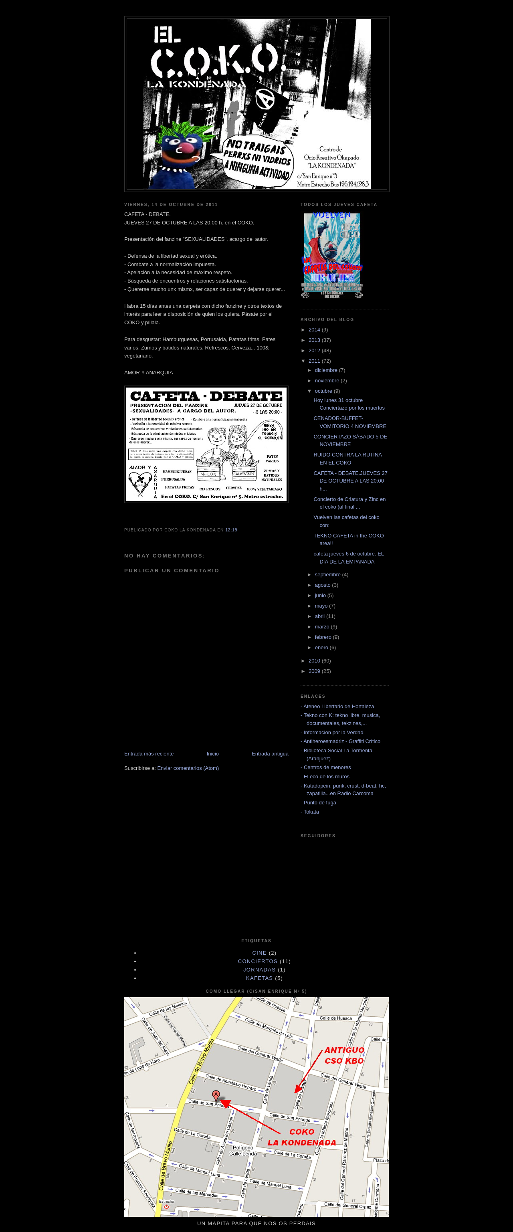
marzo (323, 627)
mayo (322, 606)
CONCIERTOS (258, 961)
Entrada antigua (270, 754)
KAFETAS (259, 978)
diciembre (327, 370)
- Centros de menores (326, 767)
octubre (324, 391)
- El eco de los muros (325, 777)
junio (321, 595)
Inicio (213, 754)
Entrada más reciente (149, 754)
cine (259, 953)
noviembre (328, 381)
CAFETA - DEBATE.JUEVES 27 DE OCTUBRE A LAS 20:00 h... (350, 481)
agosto (323, 585)
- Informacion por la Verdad (332, 732)
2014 (315, 330)
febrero (324, 637)
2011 (315, 361)
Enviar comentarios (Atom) (188, 768)
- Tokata (310, 812)
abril (320, 616)
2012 (315, 350)
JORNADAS (259, 970)
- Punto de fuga (318, 803)
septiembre (328, 575)
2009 (315, 671)
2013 (315, 340)
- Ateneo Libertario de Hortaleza (337, 706)
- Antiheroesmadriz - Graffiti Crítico (340, 741)
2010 (315, 661)
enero (322, 647)
